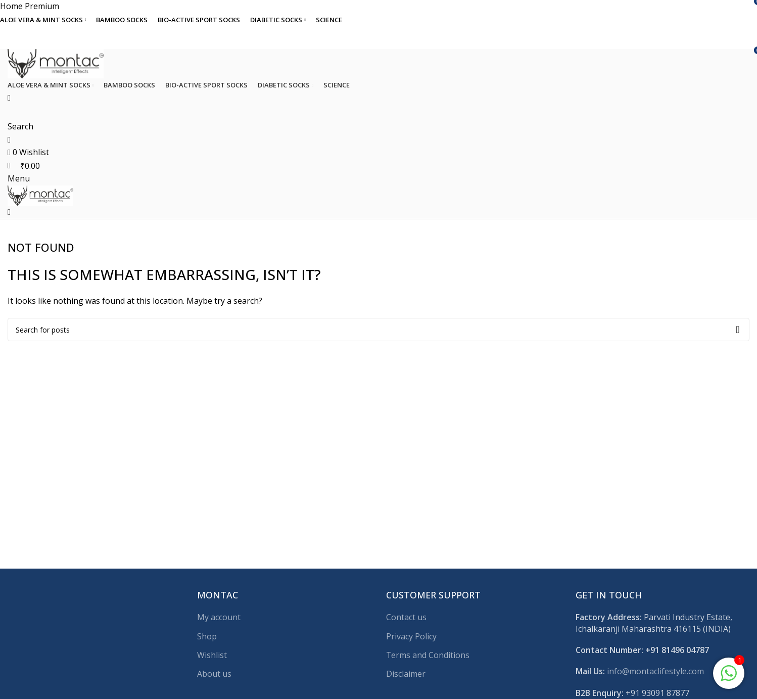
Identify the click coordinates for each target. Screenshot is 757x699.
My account (219, 617)
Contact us (406, 617)
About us (214, 673)
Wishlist (212, 655)
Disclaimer (405, 673)
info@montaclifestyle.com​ (655, 671)
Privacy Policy (411, 636)
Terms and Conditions (428, 655)
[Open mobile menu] (19, 178)
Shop (207, 636)
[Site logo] (56, 62)
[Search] (378, 329)
